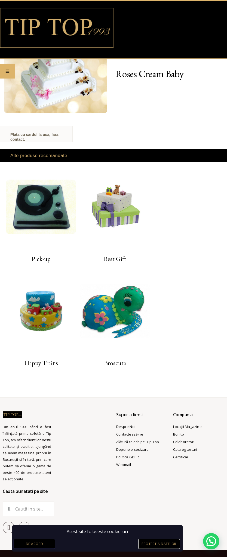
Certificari (181, 457)
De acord (34, 544)
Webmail (123, 464)
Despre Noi (125, 426)
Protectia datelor (159, 544)
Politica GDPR (127, 457)
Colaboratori (183, 441)
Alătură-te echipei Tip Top (137, 441)
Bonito (178, 434)
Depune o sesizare (132, 449)
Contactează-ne (129, 434)
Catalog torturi (185, 449)
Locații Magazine (187, 426)
